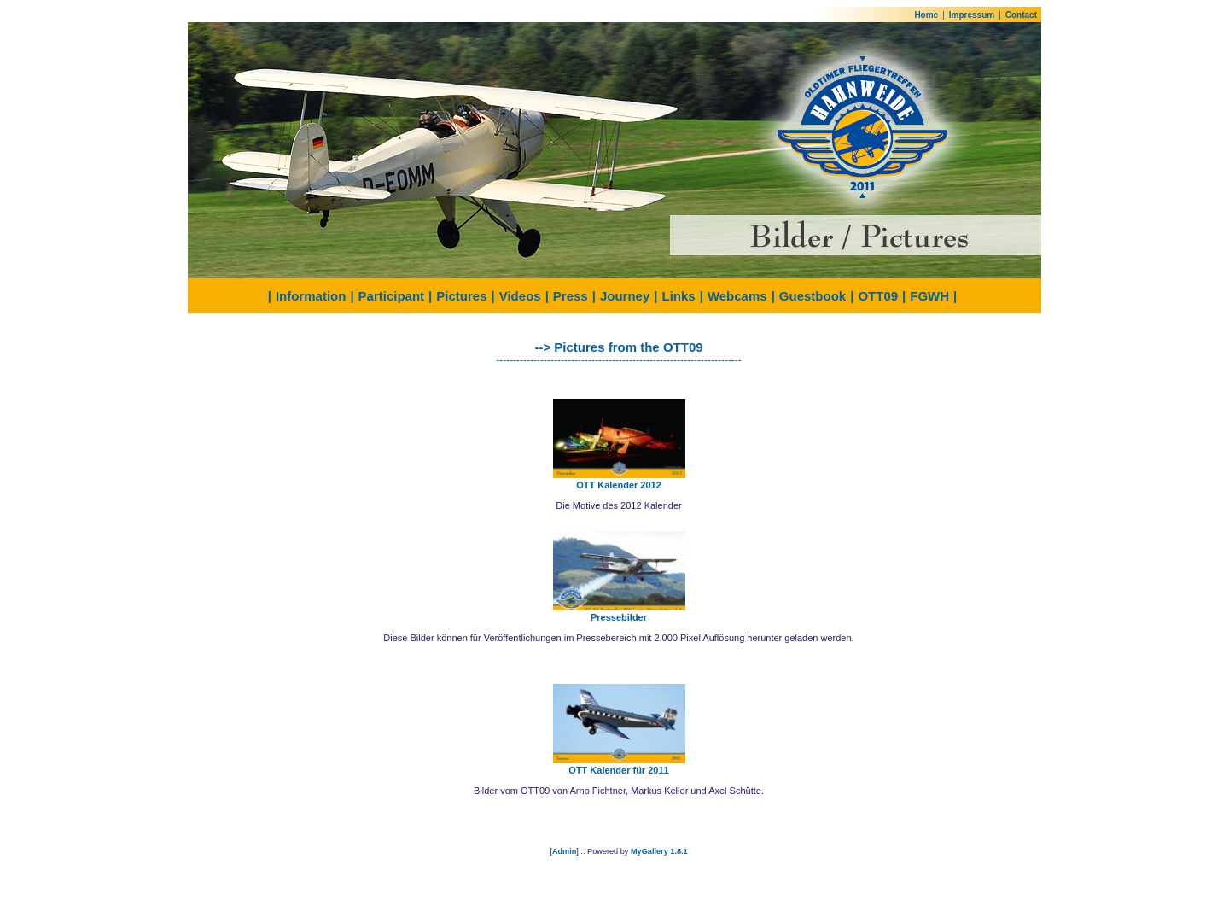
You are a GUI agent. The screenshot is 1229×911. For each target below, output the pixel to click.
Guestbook (812, 296)
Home (926, 15)
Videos (520, 296)
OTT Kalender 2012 (618, 485)
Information (311, 296)
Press (570, 296)
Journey (624, 296)
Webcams (737, 296)
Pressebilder (619, 617)
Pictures (461, 296)
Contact (1021, 15)
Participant (391, 296)
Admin (564, 851)
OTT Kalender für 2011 (618, 770)
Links (678, 296)
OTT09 (878, 296)
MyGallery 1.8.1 (659, 851)
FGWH (929, 296)
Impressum (971, 15)
